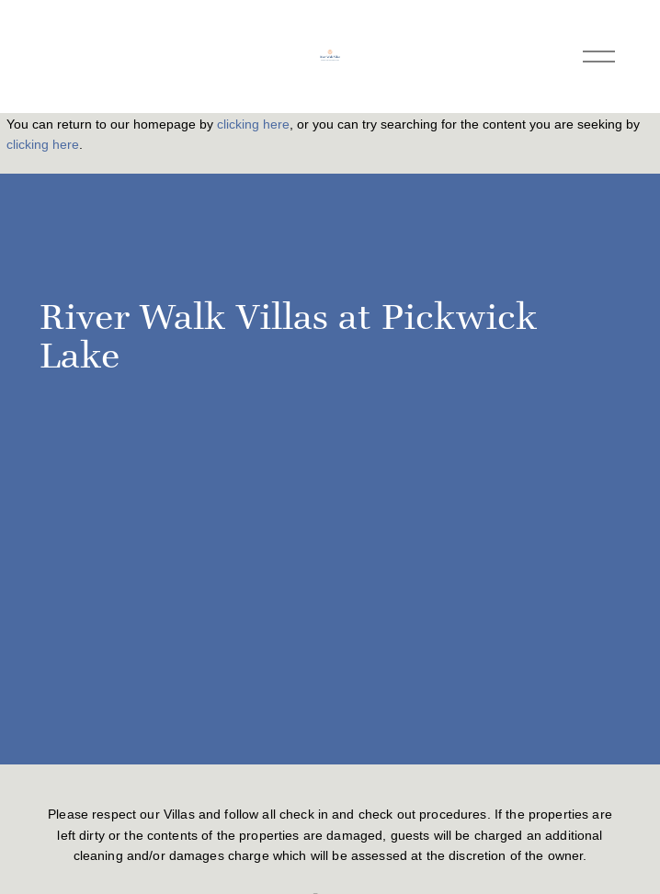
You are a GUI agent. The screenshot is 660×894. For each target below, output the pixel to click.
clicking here (253, 124)
